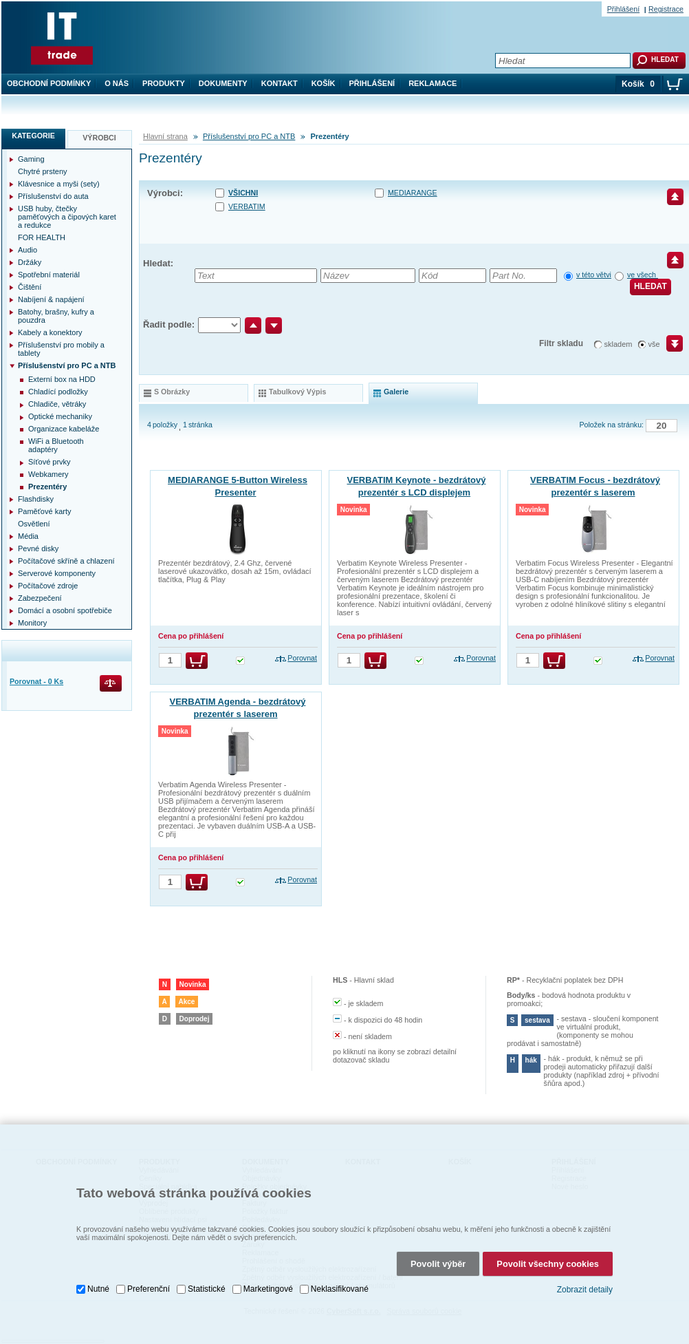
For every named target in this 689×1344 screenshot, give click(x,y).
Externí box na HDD (62, 379)
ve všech (642, 274)
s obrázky (172, 391)
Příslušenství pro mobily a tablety (61, 349)
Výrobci (99, 138)
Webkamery (48, 474)
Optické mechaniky (60, 416)
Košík (323, 83)
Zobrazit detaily (585, 1287)
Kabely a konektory (50, 332)
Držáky (29, 262)
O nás (117, 83)
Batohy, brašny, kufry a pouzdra (56, 316)
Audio (27, 250)
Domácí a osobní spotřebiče (65, 610)
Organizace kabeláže (63, 429)
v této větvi (593, 274)
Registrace (665, 9)
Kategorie (33, 135)
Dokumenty (223, 83)
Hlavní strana (165, 136)
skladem (618, 344)
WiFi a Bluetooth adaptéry (56, 445)
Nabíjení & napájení (51, 299)
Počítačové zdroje (48, 586)
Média (28, 536)
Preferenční (148, 1287)
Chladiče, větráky (57, 404)
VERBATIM (246, 206)
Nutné (98, 1287)
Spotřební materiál (49, 274)
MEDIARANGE (412, 193)
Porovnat (302, 658)
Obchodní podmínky (49, 83)
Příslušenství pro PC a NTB (249, 136)
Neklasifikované (340, 1287)
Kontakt (279, 83)
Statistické (207, 1287)
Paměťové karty (45, 511)
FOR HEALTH (41, 237)
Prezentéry (47, 486)
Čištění (29, 287)
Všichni (243, 193)
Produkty (163, 83)
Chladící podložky (58, 391)
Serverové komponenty (57, 573)
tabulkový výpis (297, 391)
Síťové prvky (49, 462)
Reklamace (432, 83)
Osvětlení (34, 524)
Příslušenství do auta (53, 196)
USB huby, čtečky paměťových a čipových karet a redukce (67, 216)
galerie (396, 391)
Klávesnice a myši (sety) (59, 184)
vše (654, 344)
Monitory (32, 623)
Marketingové (268, 1287)
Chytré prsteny (42, 171)
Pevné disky (38, 548)
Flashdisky (36, 499)
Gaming (31, 159)
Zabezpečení (40, 598)
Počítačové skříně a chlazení (66, 561)
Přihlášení (372, 83)
